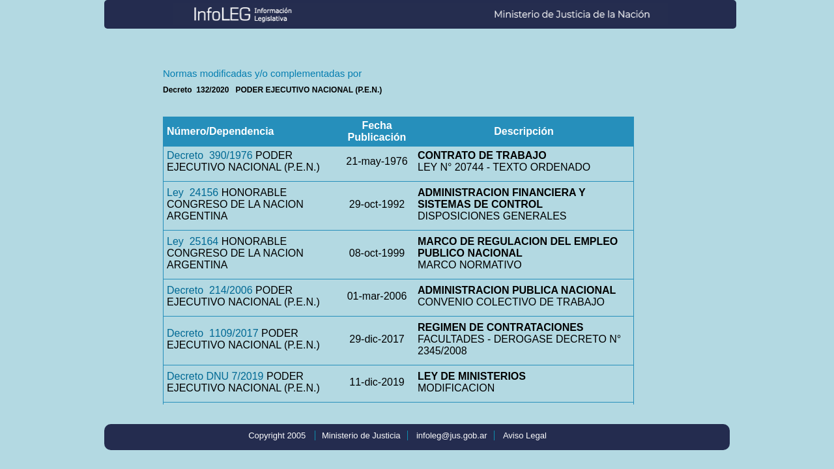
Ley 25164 (192, 241)
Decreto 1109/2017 (213, 333)
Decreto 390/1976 (210, 155)
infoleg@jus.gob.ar (451, 435)
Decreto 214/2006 (210, 290)
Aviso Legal (525, 435)
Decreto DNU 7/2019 (215, 376)
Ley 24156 (192, 192)
